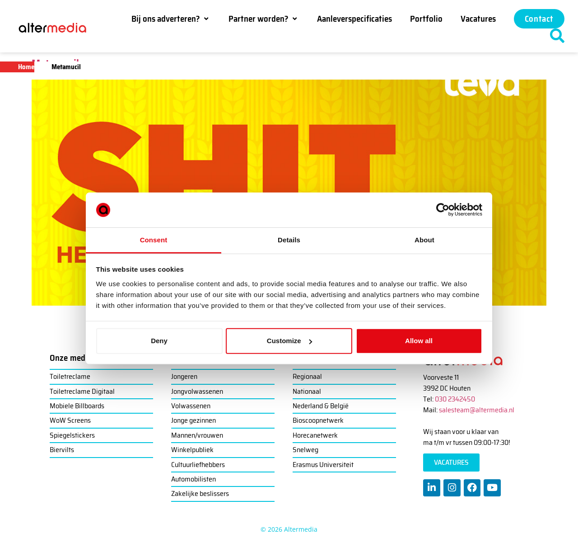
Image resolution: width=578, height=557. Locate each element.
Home (26, 66)
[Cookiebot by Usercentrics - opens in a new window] (442, 210)
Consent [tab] (154, 240)
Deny (159, 341)
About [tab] (424, 240)
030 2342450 (455, 399)
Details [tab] (289, 240)
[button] (171, 19)
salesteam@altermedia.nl (476, 409)
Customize (289, 341)
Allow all (419, 341)
